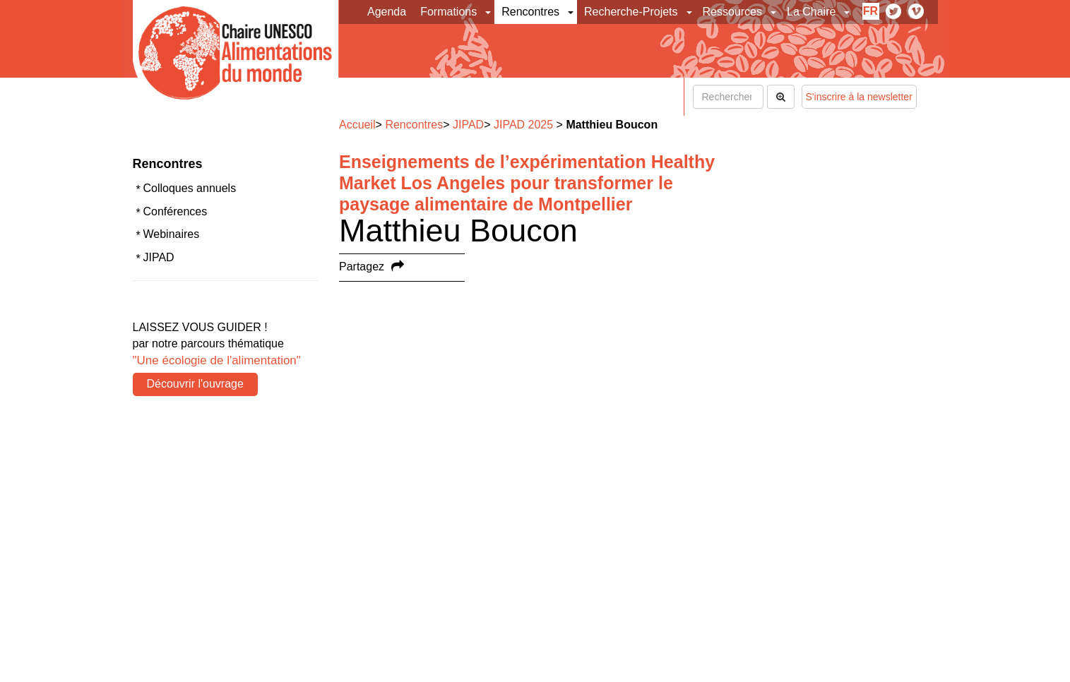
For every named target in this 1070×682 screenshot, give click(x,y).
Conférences (175, 211)
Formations (448, 12)
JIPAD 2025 (523, 125)
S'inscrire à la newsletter (859, 96)
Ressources (732, 12)
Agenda (386, 12)
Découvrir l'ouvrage (195, 384)
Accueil (357, 125)
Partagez (361, 267)
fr (870, 11)
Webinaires (171, 234)
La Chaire (811, 12)
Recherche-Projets (631, 12)
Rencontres (530, 12)
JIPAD (158, 257)
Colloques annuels (190, 188)
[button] (489, 12)
